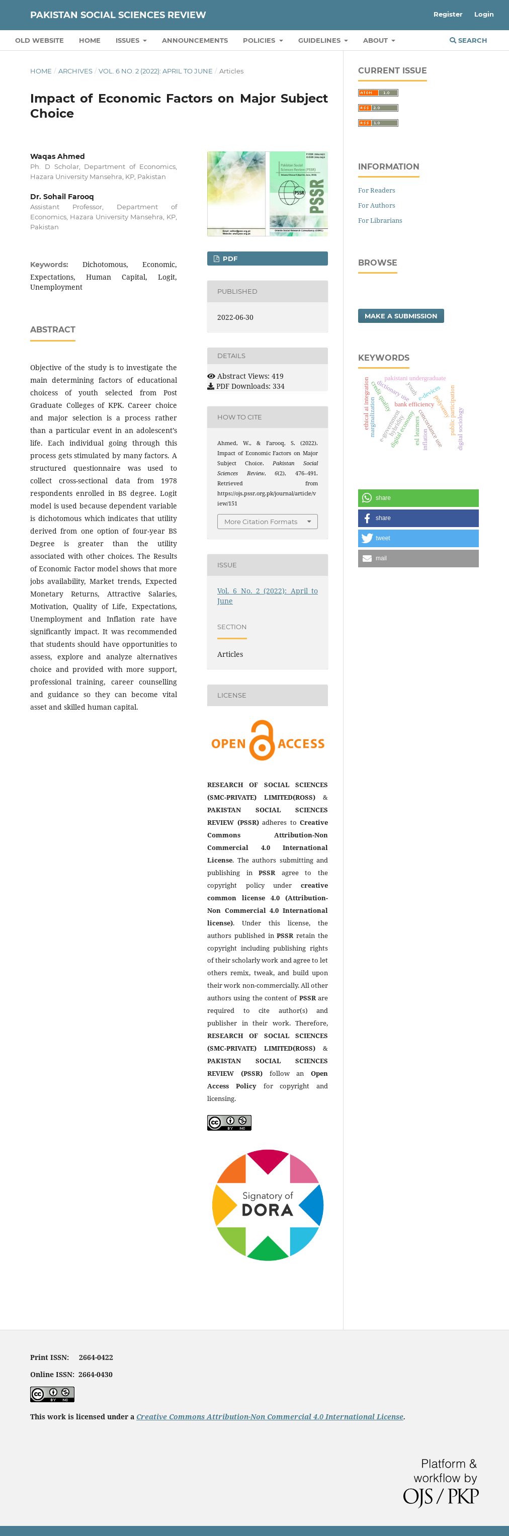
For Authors (376, 205)
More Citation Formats (260, 522)
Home (90, 40)
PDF (229, 258)
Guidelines (320, 40)
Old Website (39, 40)
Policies (260, 40)
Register (448, 14)
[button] (418, 498)
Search (468, 40)
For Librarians (380, 220)
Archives (75, 71)
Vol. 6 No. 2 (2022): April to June (156, 71)
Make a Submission (401, 316)
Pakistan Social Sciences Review (118, 15)
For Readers (376, 190)
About (376, 40)
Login (484, 14)
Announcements (195, 40)
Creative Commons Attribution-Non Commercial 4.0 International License (269, 1416)
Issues (128, 40)
